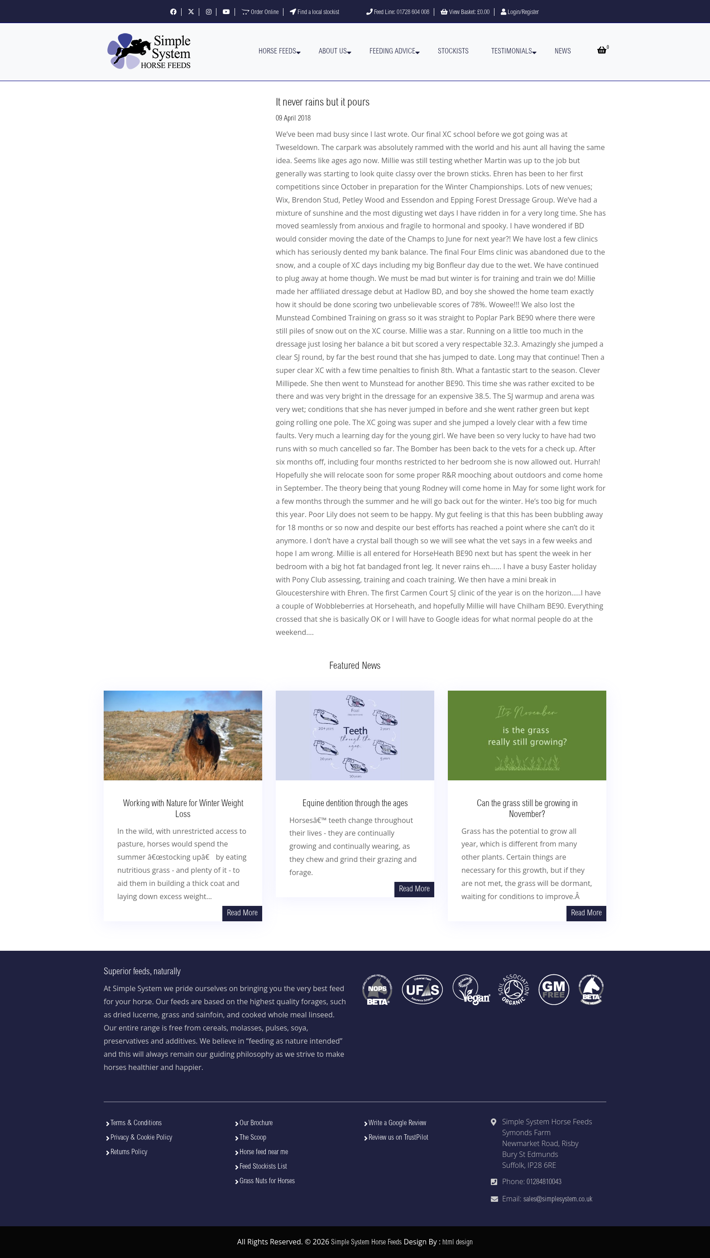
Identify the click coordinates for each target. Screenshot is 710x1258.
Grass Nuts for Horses (267, 1181)
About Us (333, 51)
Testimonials (511, 51)
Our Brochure (256, 1123)
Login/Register (520, 13)
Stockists (453, 51)
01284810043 (544, 1182)
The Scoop (253, 1138)
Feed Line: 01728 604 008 (397, 13)
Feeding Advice (392, 51)
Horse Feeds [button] (277, 51)
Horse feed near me (264, 1152)
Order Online (259, 13)
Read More (242, 914)
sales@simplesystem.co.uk (557, 1199)
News (563, 51)
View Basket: (465, 13)
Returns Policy (128, 1152)
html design (457, 1242)
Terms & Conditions (136, 1123)
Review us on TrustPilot (398, 1138)
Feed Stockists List (263, 1167)
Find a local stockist (314, 13)
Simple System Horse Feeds (366, 1242)
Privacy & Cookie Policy (141, 1138)
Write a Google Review (397, 1123)
